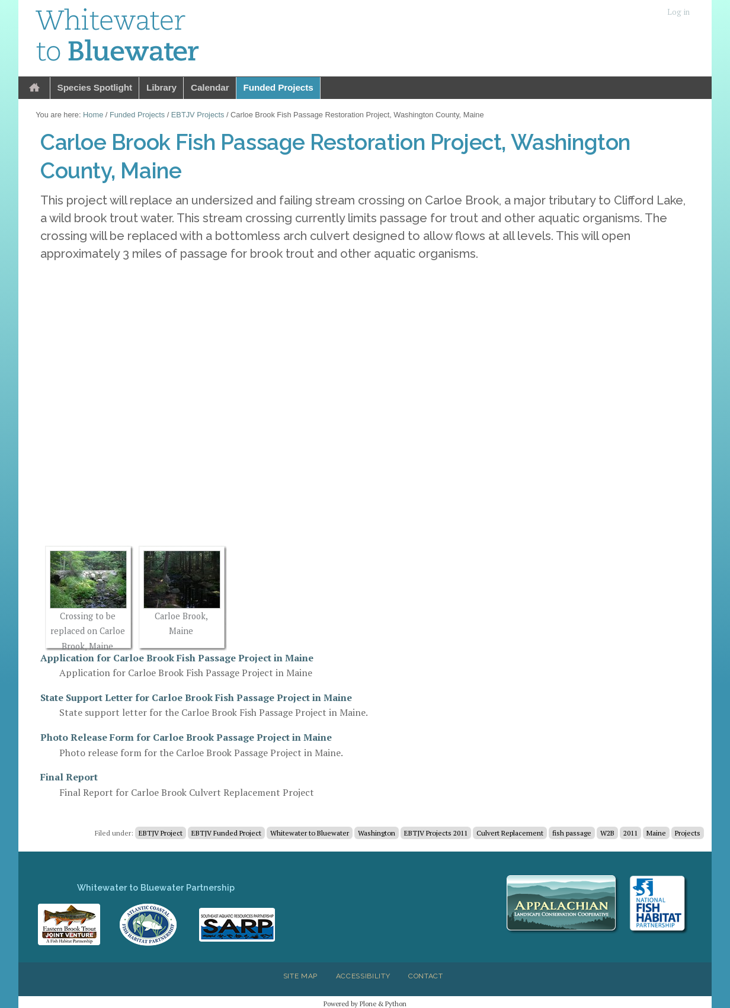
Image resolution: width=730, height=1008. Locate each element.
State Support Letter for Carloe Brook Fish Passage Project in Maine (196, 697)
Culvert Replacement (509, 832)
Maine (656, 832)
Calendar (210, 87)
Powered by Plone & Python (365, 1003)
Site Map (300, 976)
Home (34, 88)
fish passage (571, 832)
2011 (630, 832)
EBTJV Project (160, 832)
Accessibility (363, 976)
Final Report (69, 776)
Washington (376, 832)
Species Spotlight (94, 87)
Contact (425, 976)
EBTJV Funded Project (226, 832)
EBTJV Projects (198, 114)
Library (161, 87)
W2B (607, 832)
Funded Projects (278, 87)
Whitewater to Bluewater (309, 832)
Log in (678, 12)
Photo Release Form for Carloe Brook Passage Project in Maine (186, 737)
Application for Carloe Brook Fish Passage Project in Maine (176, 657)
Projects (687, 832)
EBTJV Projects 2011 (436, 832)
